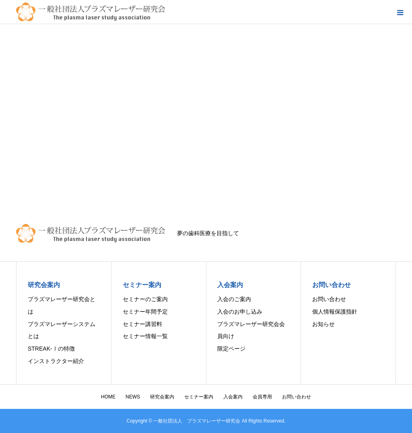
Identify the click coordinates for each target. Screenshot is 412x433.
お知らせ (323, 324)
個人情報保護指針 (334, 311)
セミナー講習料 (142, 324)
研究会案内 (162, 397)
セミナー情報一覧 (145, 336)
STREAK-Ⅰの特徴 (51, 348)
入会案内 (233, 397)
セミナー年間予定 (145, 311)
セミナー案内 (198, 397)
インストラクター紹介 (56, 361)
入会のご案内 (234, 299)
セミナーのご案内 (145, 299)
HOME (108, 397)
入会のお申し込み (239, 311)
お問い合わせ (329, 299)
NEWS (133, 397)
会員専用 (262, 397)
